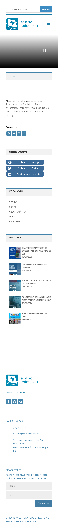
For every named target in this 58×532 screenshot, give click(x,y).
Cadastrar (43, 503)
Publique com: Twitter (23, 168)
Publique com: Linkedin (23, 174)
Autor (13, 206)
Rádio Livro (15, 221)
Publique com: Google (23, 162)
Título (13, 202)
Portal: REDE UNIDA (16, 392)
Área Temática (17, 211)
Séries (12, 216)
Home (11, 76)
